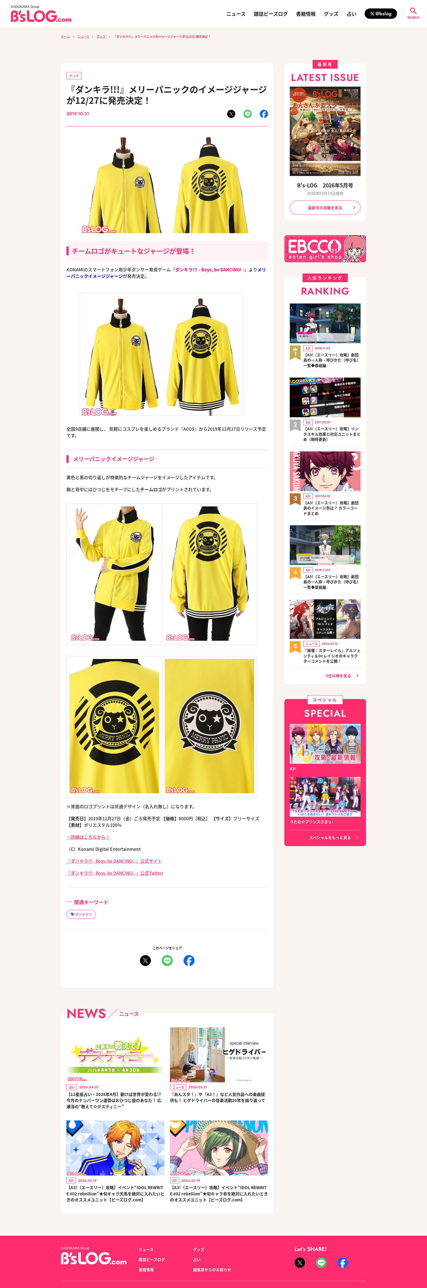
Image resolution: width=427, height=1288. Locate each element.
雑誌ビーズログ (271, 13)
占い (351, 13)
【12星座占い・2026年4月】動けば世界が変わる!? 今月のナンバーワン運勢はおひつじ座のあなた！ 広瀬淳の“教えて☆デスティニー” (114, 1101)
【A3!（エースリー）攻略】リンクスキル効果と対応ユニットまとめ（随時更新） (332, 434)
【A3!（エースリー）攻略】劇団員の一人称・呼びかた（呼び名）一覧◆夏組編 (332, 582)
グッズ (331, 13)
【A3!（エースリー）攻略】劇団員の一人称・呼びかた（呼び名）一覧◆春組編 (332, 360)
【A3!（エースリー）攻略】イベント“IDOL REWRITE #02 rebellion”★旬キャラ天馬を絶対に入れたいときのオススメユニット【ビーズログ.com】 (115, 1196)
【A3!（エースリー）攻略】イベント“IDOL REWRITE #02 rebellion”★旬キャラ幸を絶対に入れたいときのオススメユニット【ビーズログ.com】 (218, 1196)
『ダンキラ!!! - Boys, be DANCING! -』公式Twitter (116, 873)
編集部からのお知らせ (212, 1273)
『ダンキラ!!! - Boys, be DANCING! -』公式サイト (115, 861)
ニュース (236, 13)
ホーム (65, 36)
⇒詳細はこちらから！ (88, 837)
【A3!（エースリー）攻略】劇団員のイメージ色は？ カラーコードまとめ (331, 508)
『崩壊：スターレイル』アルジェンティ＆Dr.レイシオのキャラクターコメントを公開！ (332, 656)
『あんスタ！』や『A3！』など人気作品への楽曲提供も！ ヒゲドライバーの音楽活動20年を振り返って (218, 1101)
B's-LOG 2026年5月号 (325, 185)
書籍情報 (306, 13)
